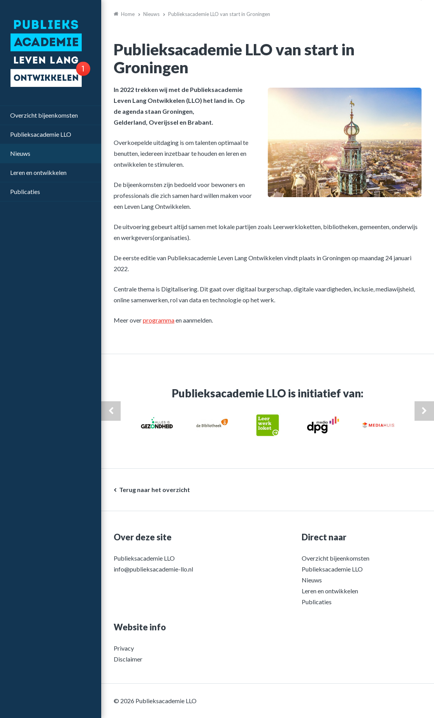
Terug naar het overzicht (154, 489)
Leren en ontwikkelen (38, 172)
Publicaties (25, 191)
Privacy (124, 648)
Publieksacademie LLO (40, 134)
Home (128, 14)
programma (158, 320)
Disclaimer (128, 659)
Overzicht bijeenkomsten (44, 115)
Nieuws (20, 153)
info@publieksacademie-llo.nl (153, 569)
